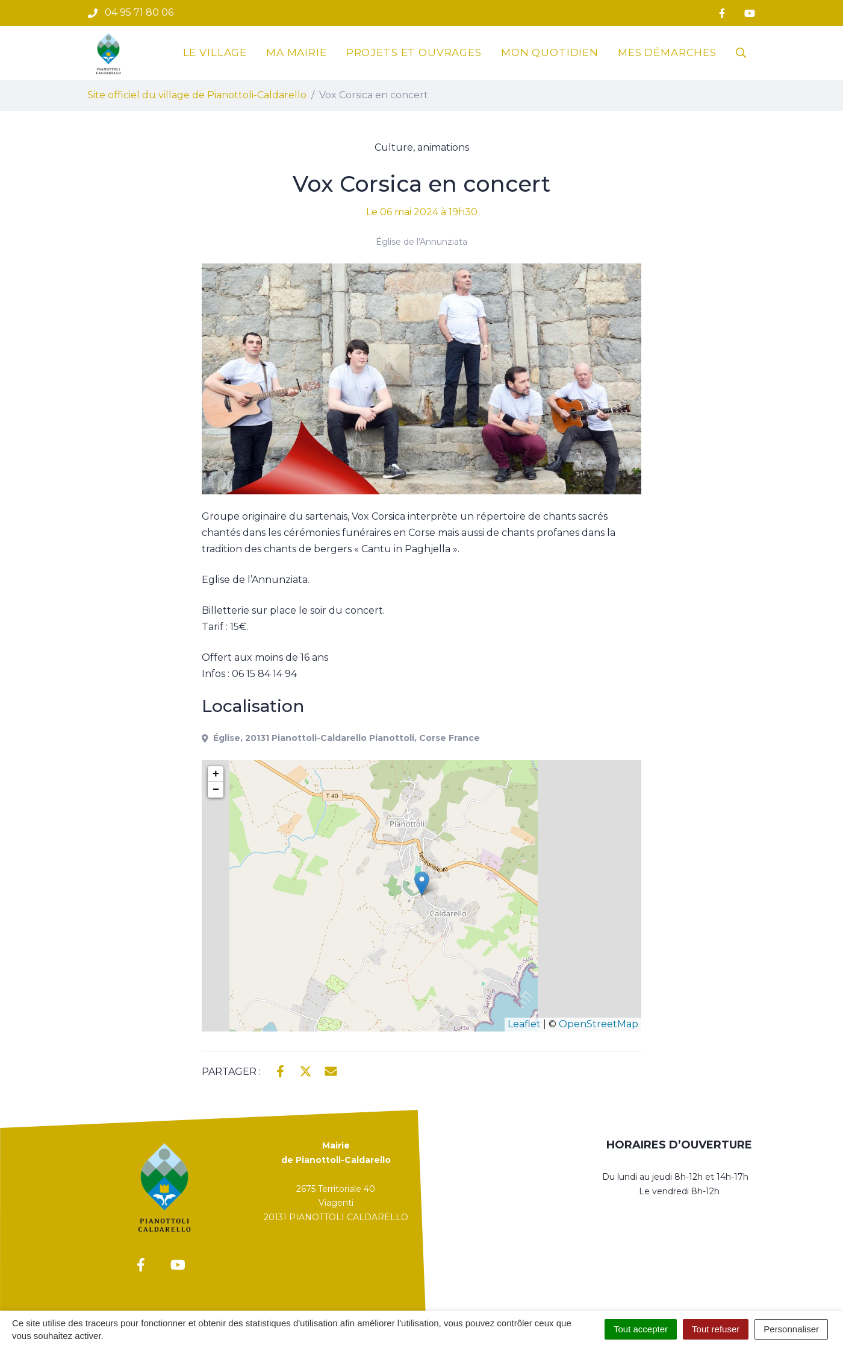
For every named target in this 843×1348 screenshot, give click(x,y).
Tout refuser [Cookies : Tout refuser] (715, 1329)
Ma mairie (296, 52)
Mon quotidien (550, 52)
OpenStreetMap (598, 1024)
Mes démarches (667, 52)
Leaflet (524, 1024)
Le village (215, 52)
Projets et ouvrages (414, 52)
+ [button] (216, 774)
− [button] (216, 790)
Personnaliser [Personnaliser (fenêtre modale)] (791, 1329)
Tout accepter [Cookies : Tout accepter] (641, 1329)
